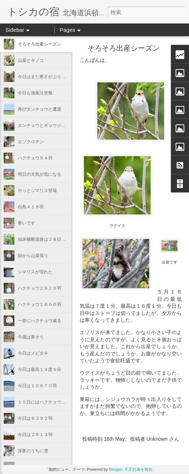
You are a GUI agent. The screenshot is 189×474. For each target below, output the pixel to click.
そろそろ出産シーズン (39, 44)
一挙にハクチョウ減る (39, 320)
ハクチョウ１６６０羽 (39, 304)
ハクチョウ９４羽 (35, 158)
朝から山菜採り (33, 255)
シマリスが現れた (35, 271)
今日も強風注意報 (35, 92)
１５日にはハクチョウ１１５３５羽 (52, 402)
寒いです (26, 223)
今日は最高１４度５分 (39, 369)
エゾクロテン (31, 141)
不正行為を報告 (138, 469)
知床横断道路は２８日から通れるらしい (57, 239)
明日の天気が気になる (39, 174)
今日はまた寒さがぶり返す (44, 76)
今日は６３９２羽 (35, 418)
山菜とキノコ (31, 60)
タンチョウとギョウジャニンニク (50, 125)
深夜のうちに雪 (33, 450)
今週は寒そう (31, 337)
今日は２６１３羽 (35, 434)
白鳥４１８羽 (31, 206)
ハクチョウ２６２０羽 (39, 288)
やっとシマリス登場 (37, 190)
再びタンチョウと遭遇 (39, 109)
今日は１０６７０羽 (37, 385)
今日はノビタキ (33, 353)
